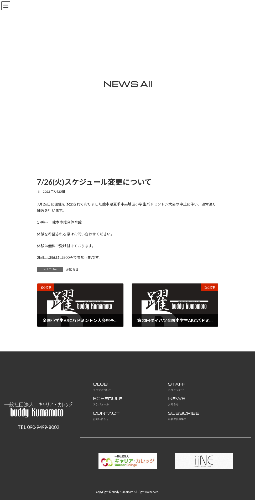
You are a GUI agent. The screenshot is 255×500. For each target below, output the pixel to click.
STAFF (176, 386)
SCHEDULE (107, 401)
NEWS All (127, 84)
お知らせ (72, 269)
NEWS (176, 401)
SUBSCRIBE (183, 415)
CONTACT (106, 415)
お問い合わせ (85, 234)
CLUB (102, 386)
